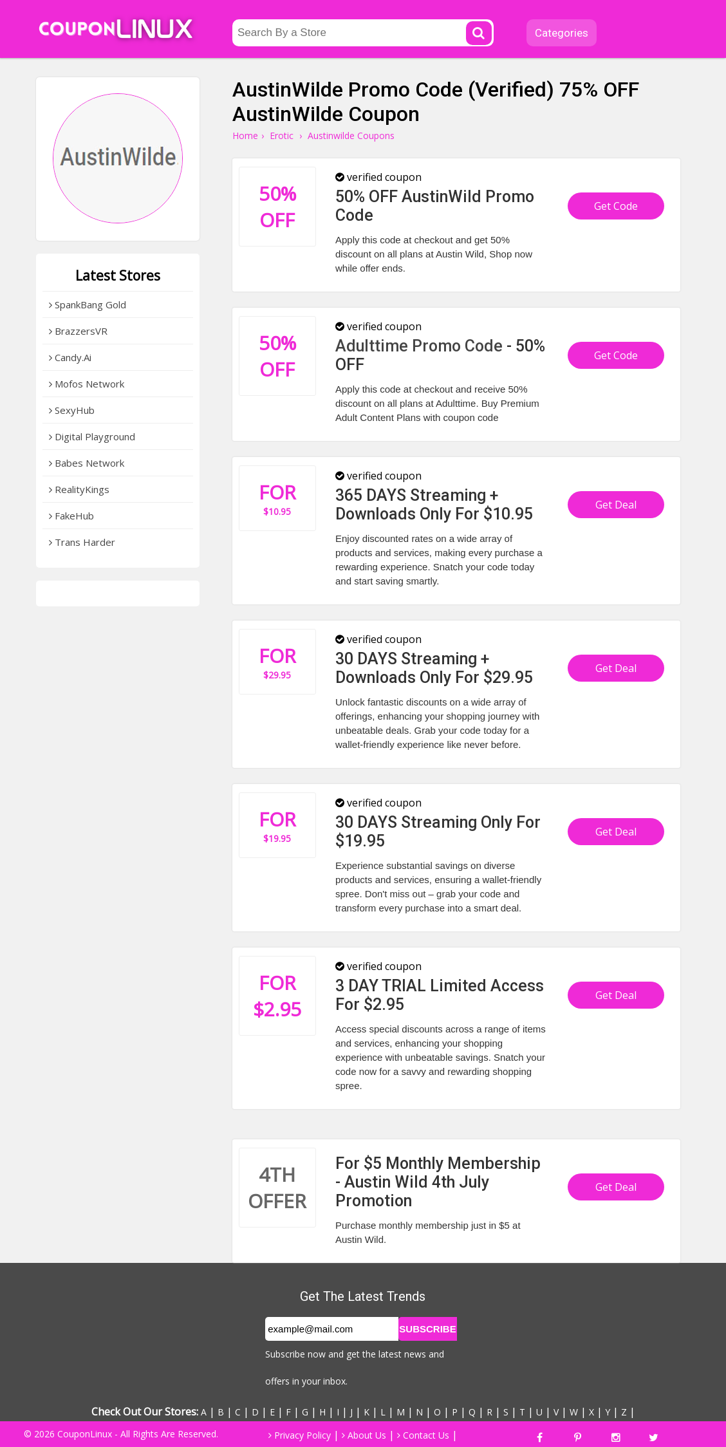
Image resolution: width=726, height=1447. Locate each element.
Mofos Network (86, 383)
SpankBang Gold (87, 304)
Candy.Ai (70, 357)
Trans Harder (82, 542)
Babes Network (86, 462)
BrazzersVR (78, 330)
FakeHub (71, 515)
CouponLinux (84, 1434)
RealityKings (79, 489)
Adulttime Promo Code (419, 346)
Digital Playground (92, 436)
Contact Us (423, 1435)
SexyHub (72, 410)
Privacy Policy (299, 1435)
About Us (364, 1435)
